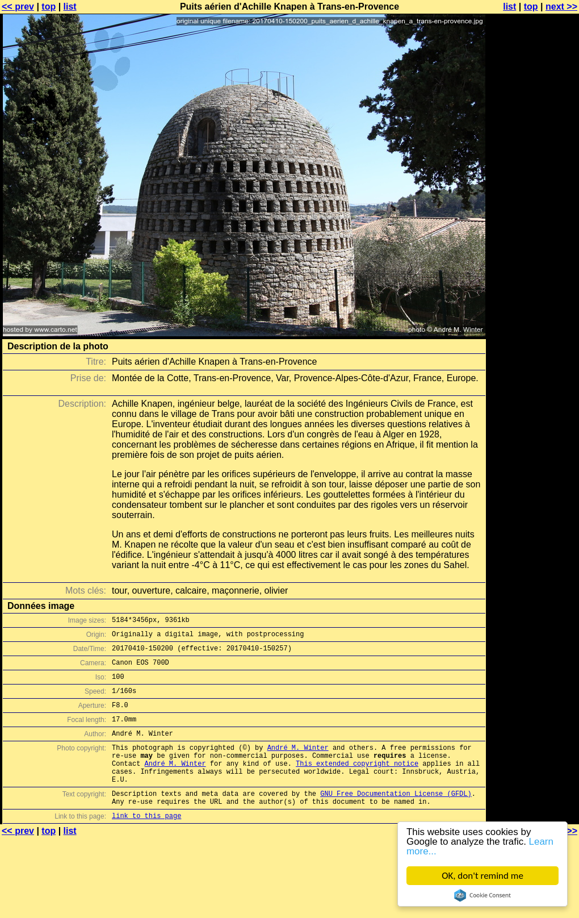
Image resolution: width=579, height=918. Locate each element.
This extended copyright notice (357, 783)
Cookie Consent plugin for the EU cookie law (482, 895)
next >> (561, 6)
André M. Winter (298, 764)
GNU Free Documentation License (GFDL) (395, 819)
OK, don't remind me (482, 876)
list (70, 6)
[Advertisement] (533, 146)
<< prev (18, 6)
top (48, 6)
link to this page (146, 844)
